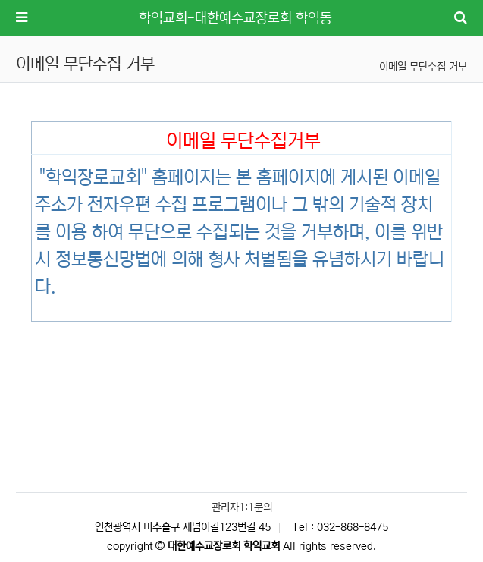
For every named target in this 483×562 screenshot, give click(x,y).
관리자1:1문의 (242, 507)
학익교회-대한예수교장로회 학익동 (235, 18)
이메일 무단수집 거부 (423, 67)
